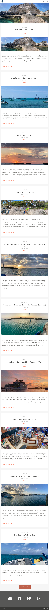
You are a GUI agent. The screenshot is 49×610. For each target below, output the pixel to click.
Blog (24, 33)
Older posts (25, 586)
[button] (44, 1)
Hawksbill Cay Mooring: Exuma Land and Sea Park (24, 245)
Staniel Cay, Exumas (24, 192)
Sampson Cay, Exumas (24, 135)
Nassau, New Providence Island (24, 476)
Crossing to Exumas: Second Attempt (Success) (24, 305)
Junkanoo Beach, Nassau (24, 419)
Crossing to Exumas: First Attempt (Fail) (24, 362)
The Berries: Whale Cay (24, 535)
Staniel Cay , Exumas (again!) (24, 78)
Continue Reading (8, 66)
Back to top (45, 608)
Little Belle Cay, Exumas (24, 30)
